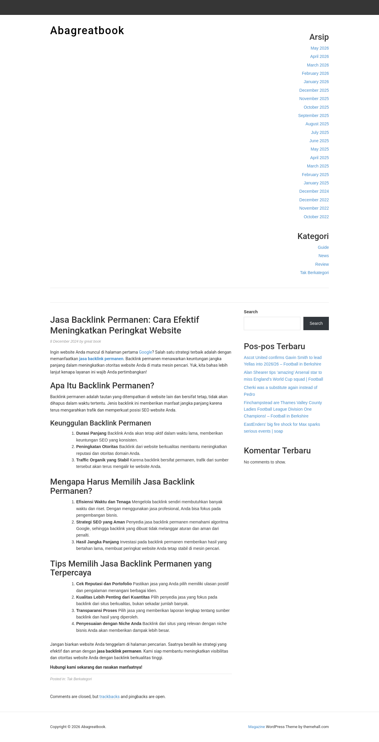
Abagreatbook (87, 30)
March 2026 (318, 65)
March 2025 (318, 166)
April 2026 (319, 56)
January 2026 (316, 81)
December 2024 (314, 191)
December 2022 (314, 199)
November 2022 (314, 208)
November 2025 (314, 98)
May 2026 (320, 48)
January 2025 (316, 183)
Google (145, 352)
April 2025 (319, 157)
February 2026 (315, 73)
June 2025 (319, 140)
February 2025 (315, 174)
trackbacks (109, 696)
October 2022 (316, 216)
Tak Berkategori (314, 272)
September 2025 (313, 115)
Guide (323, 247)
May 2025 (320, 149)
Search (251, 311)
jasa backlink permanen (101, 358)
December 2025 (314, 90)
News (324, 255)
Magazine (256, 726)
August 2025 (317, 123)
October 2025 (316, 107)
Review (322, 264)
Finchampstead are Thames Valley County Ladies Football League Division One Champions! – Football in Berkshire (283, 409)
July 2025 (320, 132)
